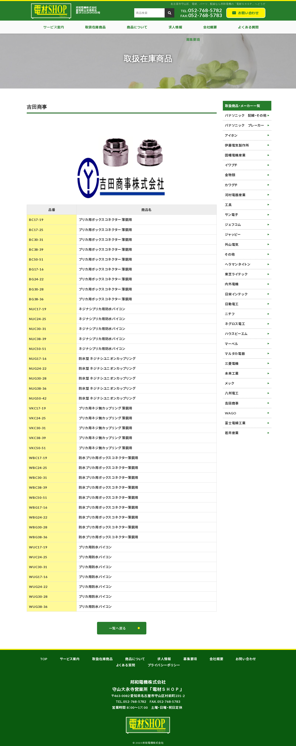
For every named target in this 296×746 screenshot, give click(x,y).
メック (229, 383)
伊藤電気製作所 (237, 145)
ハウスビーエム (236, 334)
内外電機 (232, 284)
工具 (228, 205)
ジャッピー (233, 234)
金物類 (230, 175)
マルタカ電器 (235, 354)
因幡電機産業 (235, 155)
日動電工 (232, 304)
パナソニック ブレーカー (244, 125)
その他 (230, 254)
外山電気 (232, 244)
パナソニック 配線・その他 (245, 115)
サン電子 (231, 215)
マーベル (231, 344)
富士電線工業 (235, 423)
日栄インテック (236, 294)
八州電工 (232, 393)
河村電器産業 (235, 195)
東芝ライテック (236, 274)
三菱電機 (232, 363)
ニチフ (230, 314)
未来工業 (232, 373)
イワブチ (231, 165)
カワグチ (231, 185)
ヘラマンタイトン (237, 264)
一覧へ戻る (117, 628)
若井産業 (232, 433)
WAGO (230, 413)
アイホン (231, 135)
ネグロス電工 (235, 324)
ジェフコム (233, 224)
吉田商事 (232, 403)
